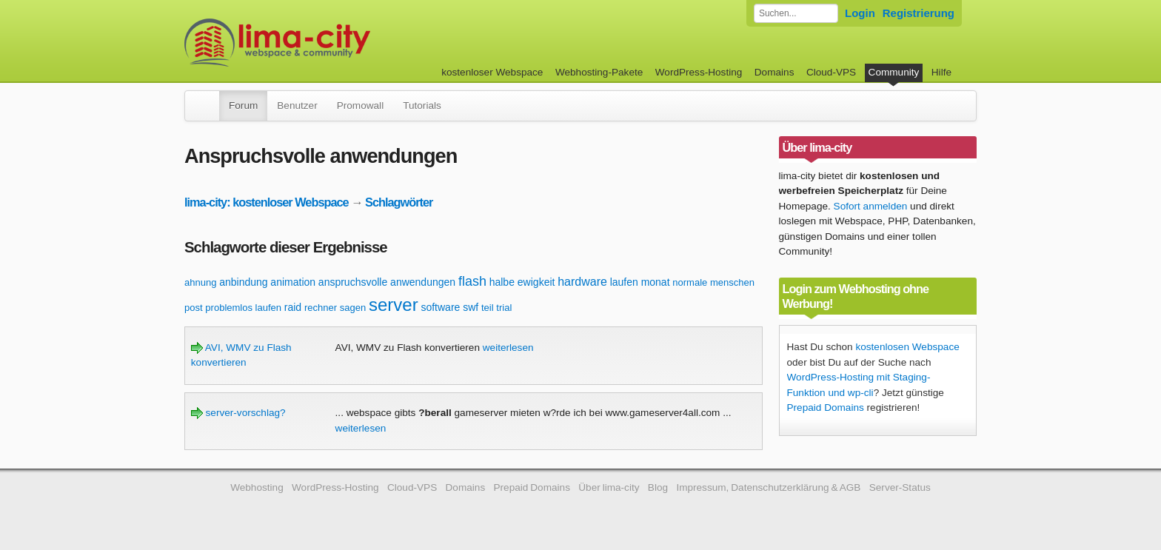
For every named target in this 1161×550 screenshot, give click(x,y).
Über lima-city (608, 487)
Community (894, 72)
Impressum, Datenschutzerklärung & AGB (768, 487)
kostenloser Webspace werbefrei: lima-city (332, 43)
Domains (774, 72)
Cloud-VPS (831, 72)
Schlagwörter (398, 202)
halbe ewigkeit (522, 282)
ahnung (200, 282)
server (393, 305)
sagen (353, 307)
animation (292, 282)
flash (472, 281)
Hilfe (941, 72)
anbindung (243, 282)
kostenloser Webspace (492, 72)
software (440, 307)
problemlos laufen (243, 307)
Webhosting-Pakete (599, 72)
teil (487, 307)
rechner (320, 307)
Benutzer (297, 105)
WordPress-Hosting (699, 72)
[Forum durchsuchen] (796, 13)
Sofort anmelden (871, 206)
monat (655, 282)
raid (292, 307)
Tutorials (422, 105)
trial (504, 307)
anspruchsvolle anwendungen (386, 282)
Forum (243, 105)
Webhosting (257, 487)
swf (470, 307)
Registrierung (918, 13)
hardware (582, 281)
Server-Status (900, 487)
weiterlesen (508, 347)
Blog (658, 487)
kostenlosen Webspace (907, 346)
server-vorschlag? (238, 412)
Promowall (360, 105)
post (193, 307)
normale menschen (713, 282)
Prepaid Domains (825, 407)
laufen (624, 282)
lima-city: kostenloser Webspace (266, 202)
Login (860, 13)
